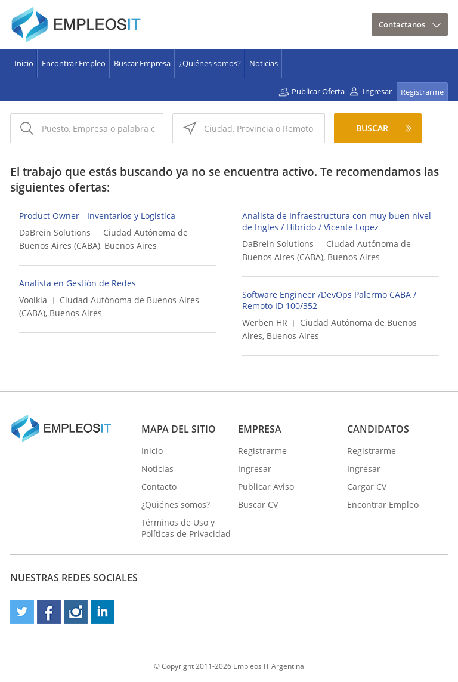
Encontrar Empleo (74, 63)
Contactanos (402, 24)
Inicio (23, 63)
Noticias (263, 63)
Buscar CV (258, 504)
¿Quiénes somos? (210, 63)
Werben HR (264, 322)
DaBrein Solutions (55, 232)
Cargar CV (366, 486)
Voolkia (33, 299)
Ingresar (377, 91)
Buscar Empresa (142, 63)
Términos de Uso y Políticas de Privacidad (186, 528)
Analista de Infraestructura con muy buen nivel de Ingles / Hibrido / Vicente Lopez (336, 221)
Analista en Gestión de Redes (77, 283)
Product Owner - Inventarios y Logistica (97, 215)
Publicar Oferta (318, 91)
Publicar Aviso (266, 486)
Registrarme (422, 92)
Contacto (159, 486)
